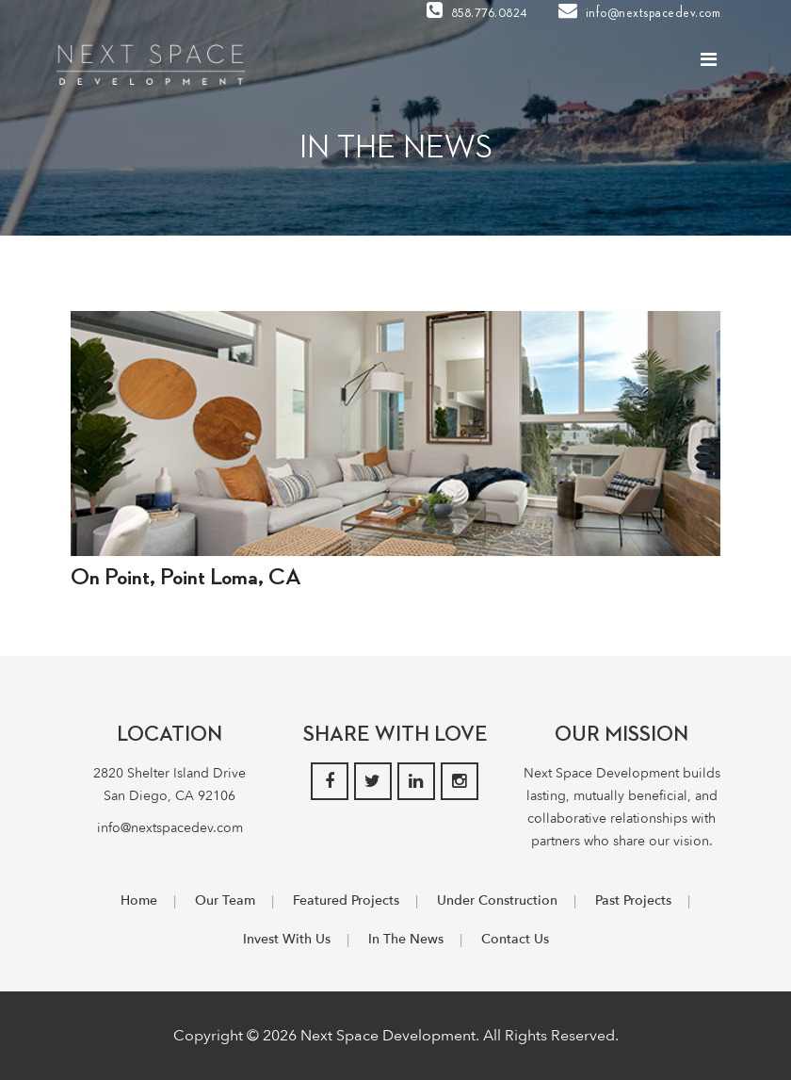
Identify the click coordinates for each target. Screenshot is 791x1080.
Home (139, 900)
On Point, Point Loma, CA (186, 577)
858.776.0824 (477, 13)
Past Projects (633, 900)
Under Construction (497, 900)
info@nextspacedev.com (639, 13)
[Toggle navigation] (708, 64)
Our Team (225, 900)
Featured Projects (346, 900)
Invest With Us (287, 939)
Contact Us (515, 939)
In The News (406, 939)
